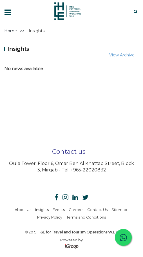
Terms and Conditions (86, 217)
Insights (42, 209)
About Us (23, 209)
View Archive (122, 55)
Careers (76, 209)
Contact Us (97, 209)
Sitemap (119, 209)
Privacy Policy (49, 217)
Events (59, 209)
